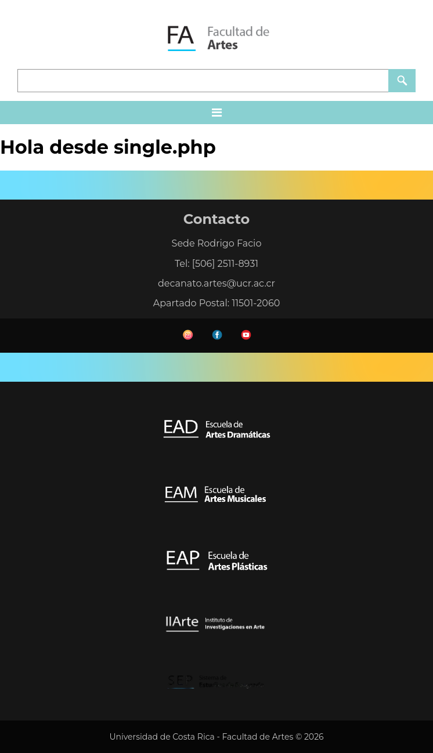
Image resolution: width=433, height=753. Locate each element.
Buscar (402, 80)
